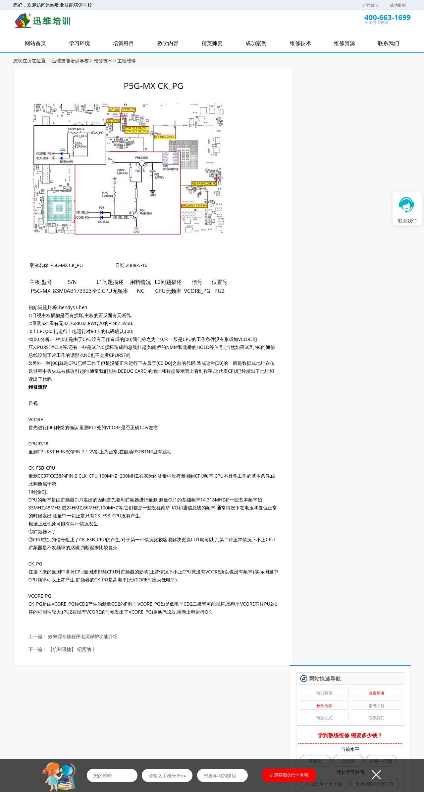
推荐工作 (330, 707)
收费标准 (378, 95)
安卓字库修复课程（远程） (336, 323)
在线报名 (239, 739)
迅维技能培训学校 (70, 60)
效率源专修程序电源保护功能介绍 (83, 636)
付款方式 (328, 120)
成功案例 (398, 5)
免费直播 (188, 707)
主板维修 (126, 60)
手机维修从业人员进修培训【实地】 (337, 376)
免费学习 (94, 707)
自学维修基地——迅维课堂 (336, 344)
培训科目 (328, 95)
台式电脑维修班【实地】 (333, 386)
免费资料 (235, 707)
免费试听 (141, 707)
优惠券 (283, 707)
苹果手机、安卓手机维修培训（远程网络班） (337, 365)
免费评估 (352, 213)
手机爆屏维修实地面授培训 (336, 333)
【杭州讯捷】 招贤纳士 (72, 649)
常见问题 (378, 107)
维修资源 (292, 739)
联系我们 (378, 120)
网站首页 (78, 739)
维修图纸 (377, 707)
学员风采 (345, 739)
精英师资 (158, 739)
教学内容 (328, 107)
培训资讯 (265, 739)
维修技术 (103, 60)
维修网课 (46, 707)
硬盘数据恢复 (322, 312)
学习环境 (105, 739)
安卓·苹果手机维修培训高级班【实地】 (337, 355)
